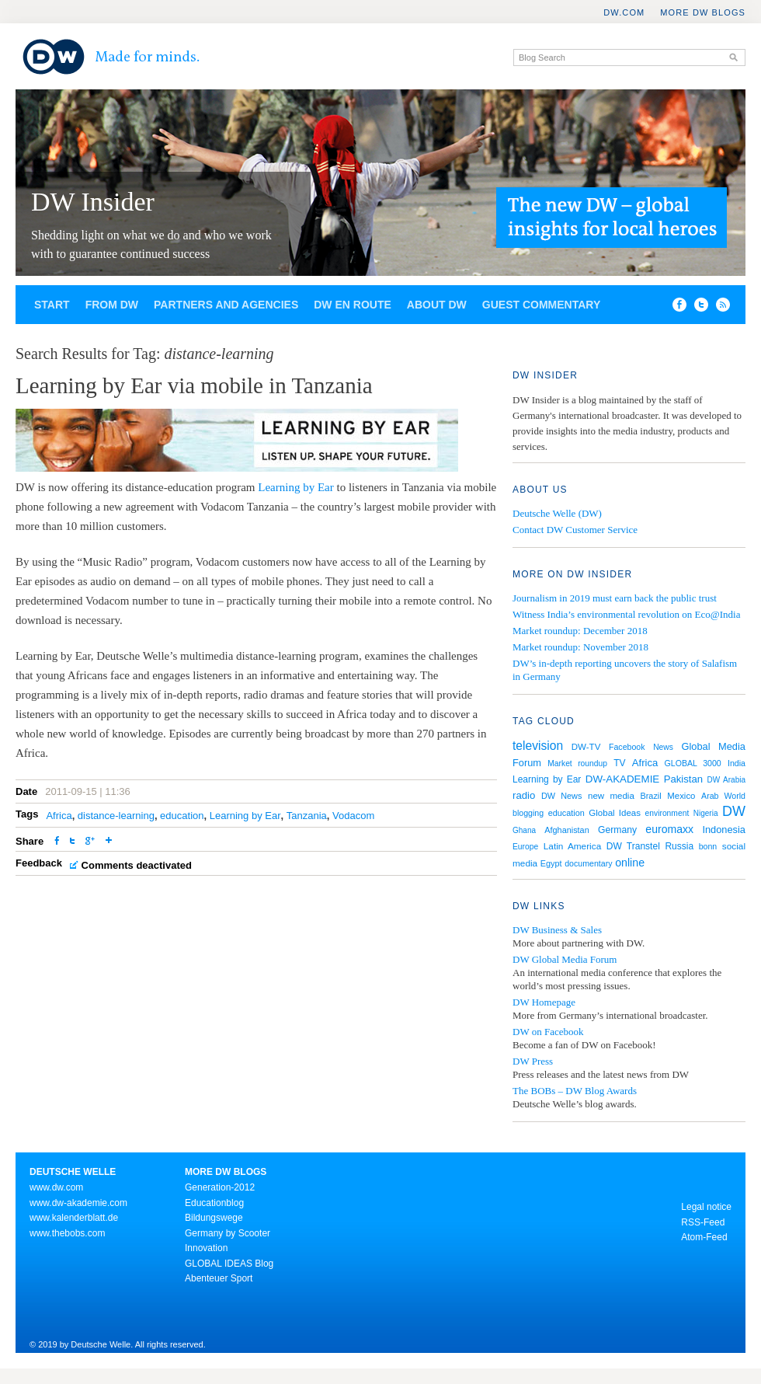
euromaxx (669, 829)
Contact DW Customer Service (575, 529)
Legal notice (706, 1206)
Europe (525, 846)
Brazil (651, 795)
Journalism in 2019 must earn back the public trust (615, 598)
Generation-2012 (220, 1187)
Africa (58, 815)
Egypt (551, 863)
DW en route (352, 304)
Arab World (723, 795)
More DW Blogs (702, 12)
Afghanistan (566, 830)
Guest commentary (541, 304)
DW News (561, 795)
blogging (528, 813)
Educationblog (214, 1202)
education (181, 815)
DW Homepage (544, 1002)
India (736, 763)
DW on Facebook (548, 1031)
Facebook (627, 746)
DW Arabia (726, 780)
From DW (111, 304)
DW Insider (93, 201)
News (663, 747)
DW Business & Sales (557, 930)
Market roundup (577, 763)
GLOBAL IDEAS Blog (229, 1263)
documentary (588, 863)
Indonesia (723, 829)
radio (524, 795)
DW (733, 811)
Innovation (206, 1248)
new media (611, 795)
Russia (679, 846)
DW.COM (624, 12)
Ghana (524, 830)
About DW (437, 304)
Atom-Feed (704, 1237)
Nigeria (705, 813)
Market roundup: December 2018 (580, 630)
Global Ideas (615, 813)
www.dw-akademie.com (78, 1202)
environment (667, 813)
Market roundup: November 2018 (580, 647)
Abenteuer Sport (218, 1278)
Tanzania (307, 815)
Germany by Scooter (227, 1233)
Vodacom (353, 815)
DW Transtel (633, 846)
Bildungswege (214, 1217)
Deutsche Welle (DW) (557, 513)
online (630, 862)
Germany (617, 829)
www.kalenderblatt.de (74, 1217)
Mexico (681, 795)
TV (619, 763)
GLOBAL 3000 (693, 763)
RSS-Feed (703, 1222)
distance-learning (116, 815)
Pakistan (683, 779)
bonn (708, 846)
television (538, 745)
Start (52, 304)
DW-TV (586, 746)
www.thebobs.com (67, 1233)
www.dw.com (56, 1187)
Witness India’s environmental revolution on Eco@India (626, 614)
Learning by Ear (295, 487)
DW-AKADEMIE (623, 779)
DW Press (533, 1061)
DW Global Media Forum (565, 959)
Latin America (572, 846)
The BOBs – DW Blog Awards (575, 1090)
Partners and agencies (226, 304)
